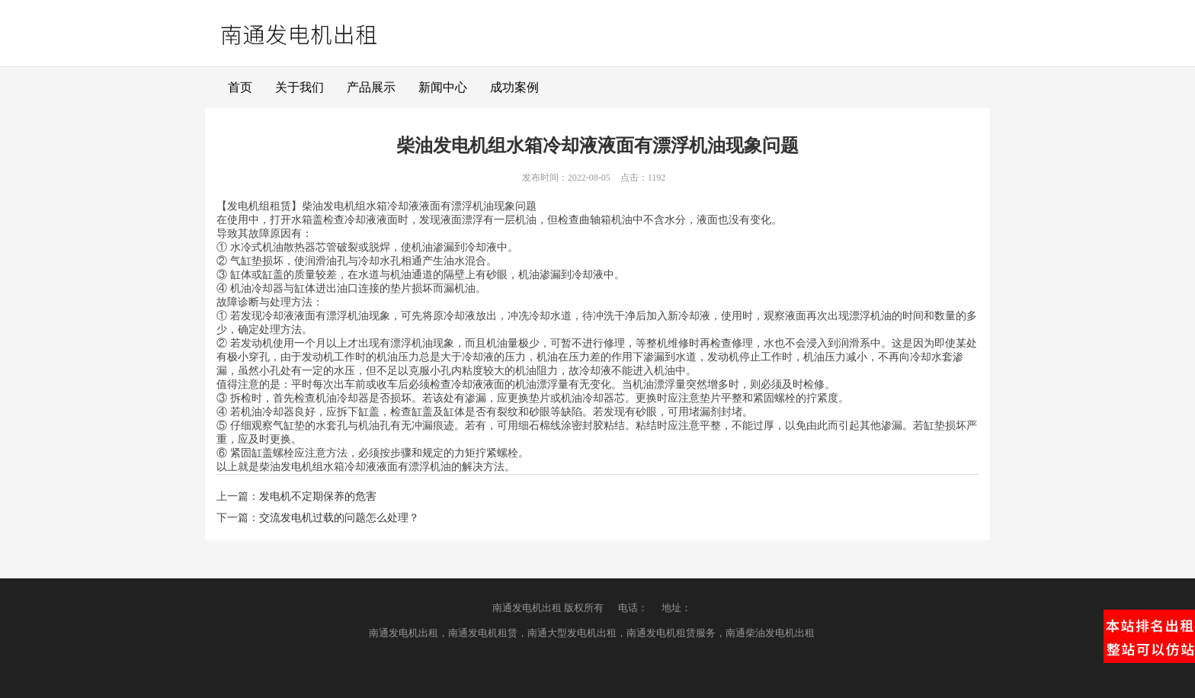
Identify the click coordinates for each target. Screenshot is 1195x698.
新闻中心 (442, 87)
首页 (240, 87)
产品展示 (371, 87)
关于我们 (299, 87)
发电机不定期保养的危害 (317, 496)
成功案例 (514, 87)
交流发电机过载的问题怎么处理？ (339, 518)
